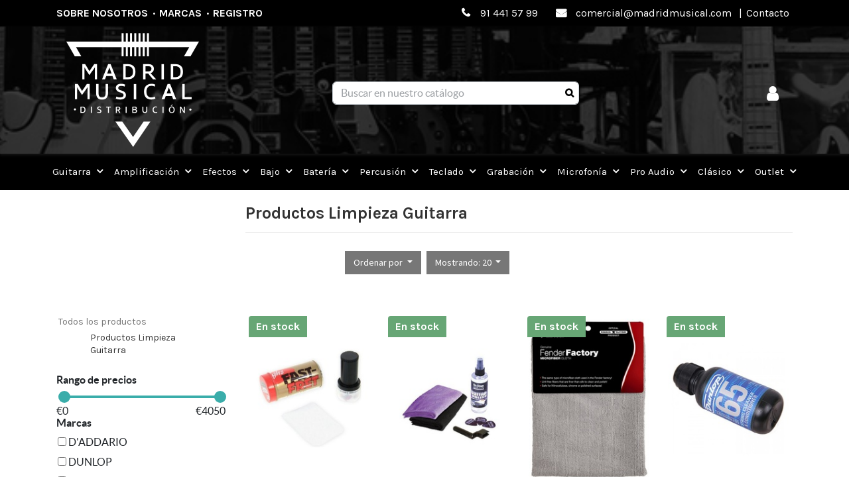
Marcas (180, 13)
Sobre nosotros (102, 13)
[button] (383, 262)
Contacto (767, 13)
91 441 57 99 (509, 13)
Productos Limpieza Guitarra (133, 344)
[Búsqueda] (569, 93)
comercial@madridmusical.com (654, 13)
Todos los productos (102, 321)
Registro (238, 13)
